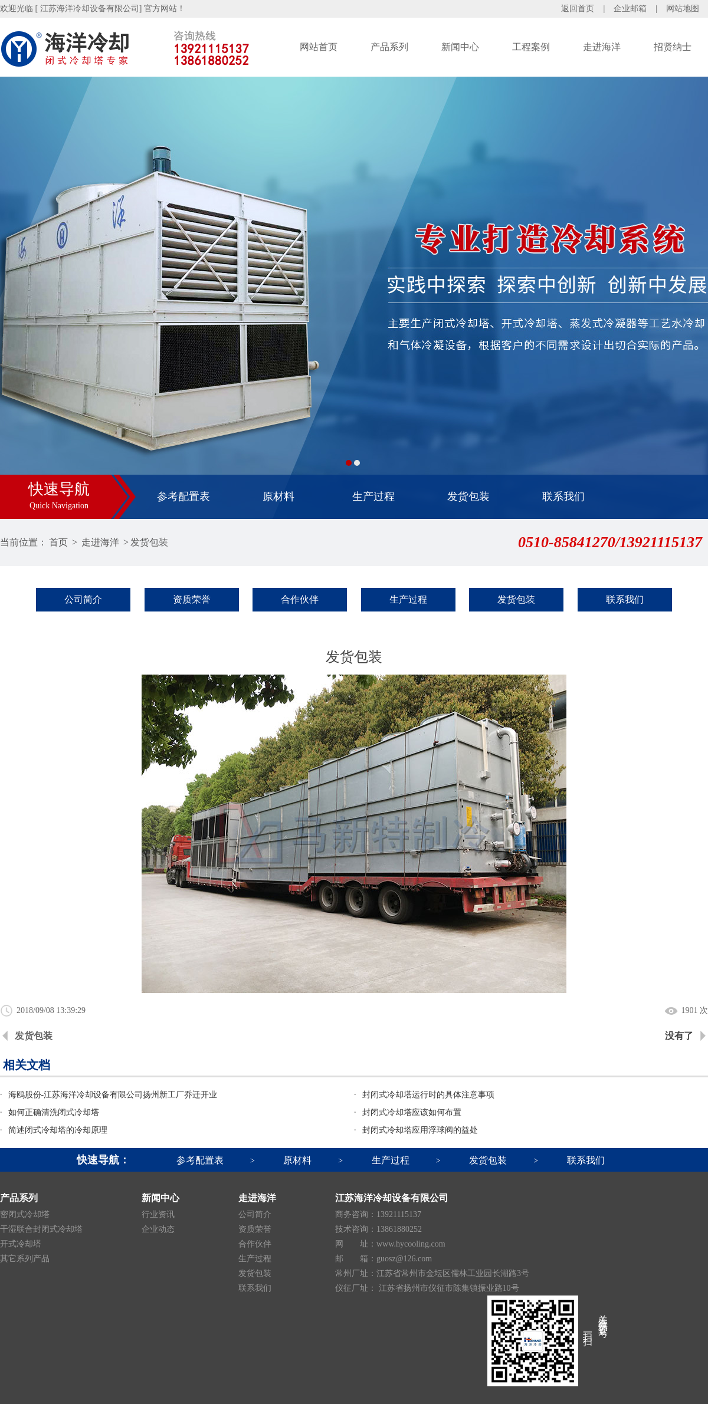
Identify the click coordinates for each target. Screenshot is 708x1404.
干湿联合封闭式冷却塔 (41, 1229)
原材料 (278, 496)
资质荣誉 (192, 599)
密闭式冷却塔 (25, 1214)
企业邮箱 (630, 8)
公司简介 (83, 599)
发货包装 (468, 496)
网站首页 (318, 47)
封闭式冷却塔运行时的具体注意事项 (428, 1094)
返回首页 (577, 8)
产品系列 (389, 47)
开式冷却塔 (20, 1243)
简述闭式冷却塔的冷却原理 (57, 1130)
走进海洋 (602, 47)
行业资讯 (158, 1214)
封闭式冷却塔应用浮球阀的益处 (420, 1130)
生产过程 (373, 496)
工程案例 (531, 47)
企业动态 (158, 1229)
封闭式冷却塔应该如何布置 (411, 1112)
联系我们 (563, 496)
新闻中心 (460, 47)
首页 (58, 542)
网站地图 (682, 8)
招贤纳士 (672, 47)
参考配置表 (183, 496)
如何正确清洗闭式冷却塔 (53, 1112)
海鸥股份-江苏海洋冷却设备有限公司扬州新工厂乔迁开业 (113, 1094)
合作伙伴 (300, 599)
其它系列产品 (25, 1258)
